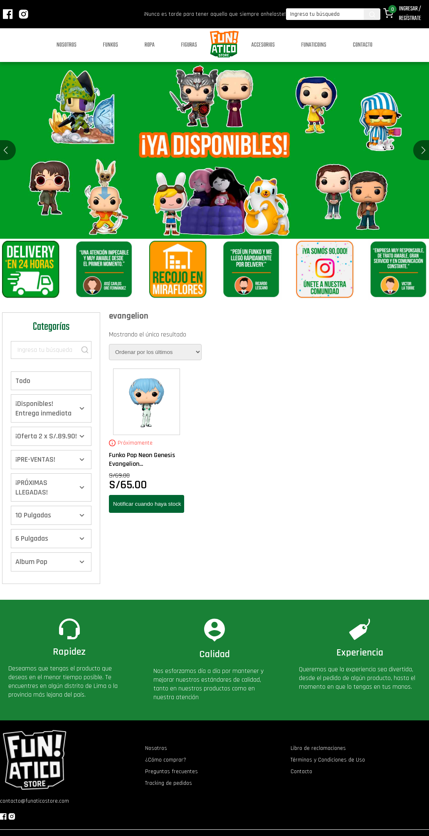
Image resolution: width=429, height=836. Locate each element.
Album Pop (31, 561)
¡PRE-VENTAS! (35, 459)
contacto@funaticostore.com (34, 801)
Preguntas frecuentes (171, 771)
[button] (423, 150)
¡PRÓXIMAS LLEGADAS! (31, 487)
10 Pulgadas (33, 515)
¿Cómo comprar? (165, 760)
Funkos (110, 45)
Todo (22, 381)
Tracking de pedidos (168, 783)
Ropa (150, 45)
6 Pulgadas (31, 538)
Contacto (362, 45)
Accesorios (263, 45)
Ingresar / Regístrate (410, 13)
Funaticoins (313, 45)
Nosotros (66, 45)
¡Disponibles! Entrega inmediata (43, 408)
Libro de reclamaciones (318, 748)
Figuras (189, 45)
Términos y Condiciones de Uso (328, 760)
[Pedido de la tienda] (155, 352)
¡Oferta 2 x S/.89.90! (46, 436)
